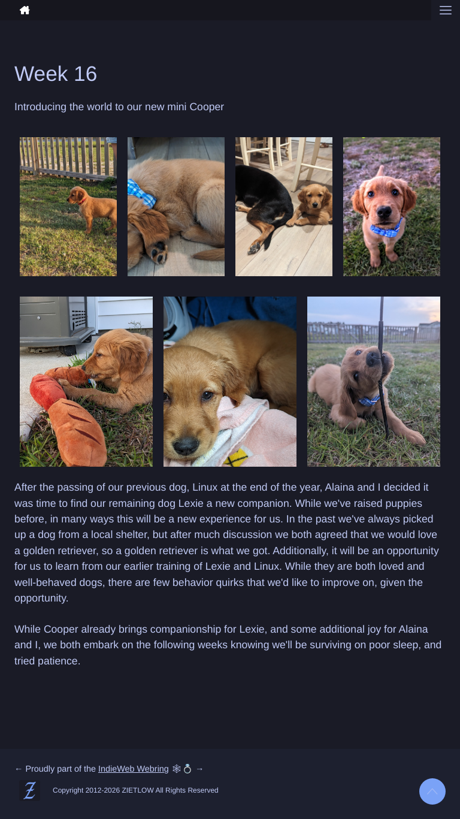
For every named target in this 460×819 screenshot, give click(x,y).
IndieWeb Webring (133, 769)
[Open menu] (445, 10)
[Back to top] (432, 791)
